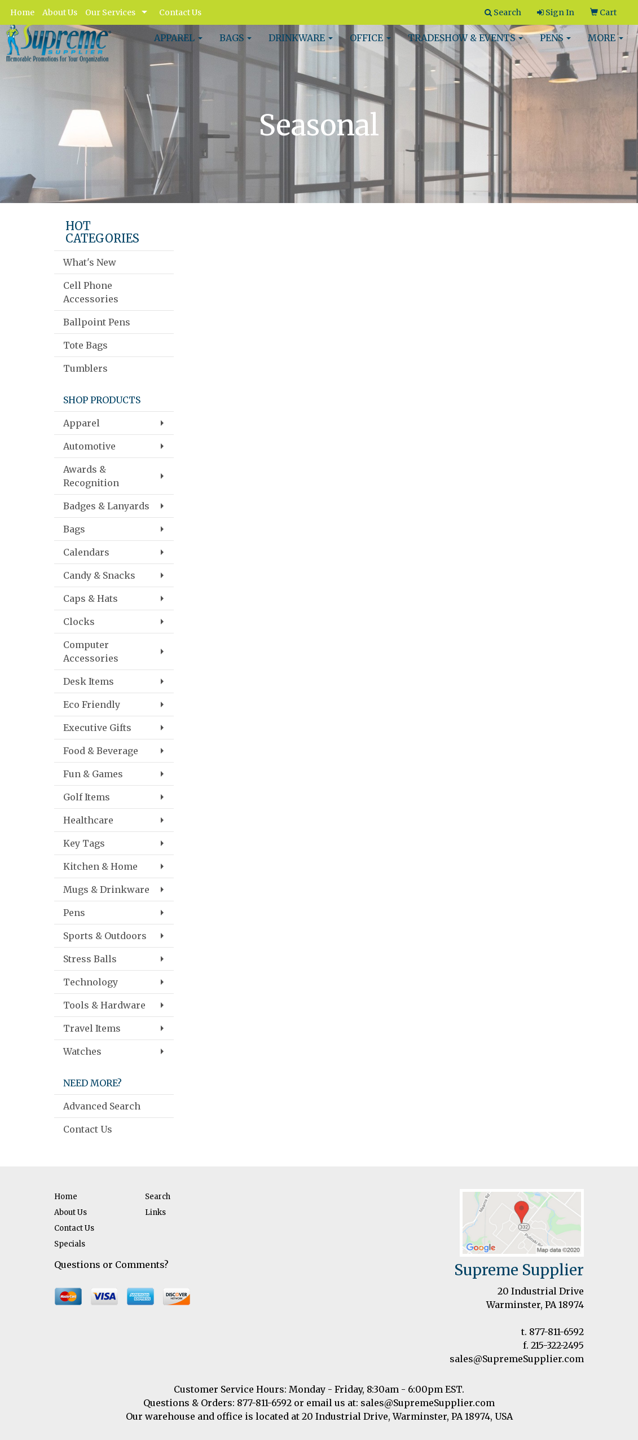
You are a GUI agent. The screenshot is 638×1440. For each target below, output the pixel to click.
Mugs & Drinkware (106, 889)
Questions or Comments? (111, 1264)
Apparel (178, 45)
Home (22, 12)
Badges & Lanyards (106, 506)
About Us (59, 12)
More (605, 45)
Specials (69, 1244)
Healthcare (88, 820)
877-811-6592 (556, 1331)
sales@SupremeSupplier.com (517, 1358)
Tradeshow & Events (465, 45)
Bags (235, 45)
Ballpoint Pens (96, 322)
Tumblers (85, 368)
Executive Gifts (97, 727)
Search (157, 1196)
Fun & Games (93, 774)
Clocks (79, 621)
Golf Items (86, 797)
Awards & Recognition (91, 476)
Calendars (86, 552)
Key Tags (84, 843)
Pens (555, 45)
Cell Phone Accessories (90, 292)
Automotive (89, 446)
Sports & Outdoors (105, 935)
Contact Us (180, 12)
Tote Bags (85, 345)
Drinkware (301, 45)
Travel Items (92, 1028)
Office (370, 45)
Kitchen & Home (100, 866)
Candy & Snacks (99, 575)
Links (155, 1212)
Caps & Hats (90, 598)
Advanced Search (101, 1106)
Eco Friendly (91, 704)
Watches (82, 1051)
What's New (89, 262)
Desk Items (88, 681)
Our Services (110, 12)
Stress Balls (90, 959)
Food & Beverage (100, 750)
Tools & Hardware (104, 1005)
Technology (90, 982)
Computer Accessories (90, 651)
